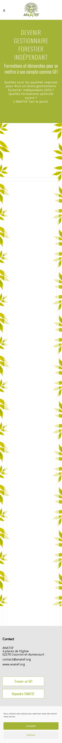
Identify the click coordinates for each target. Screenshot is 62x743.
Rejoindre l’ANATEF (23, 693)
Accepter (31, 726)
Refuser (31, 735)
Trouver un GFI (23, 681)
